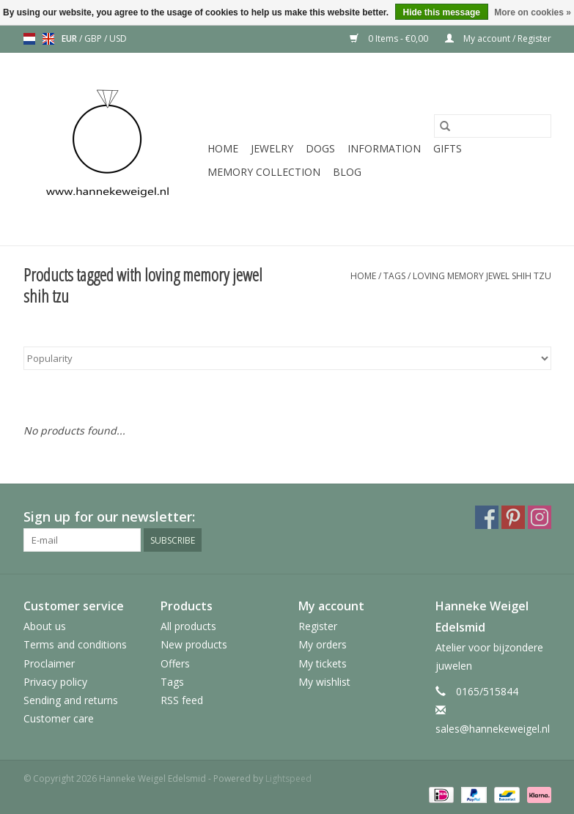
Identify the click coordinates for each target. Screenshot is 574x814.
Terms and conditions (75, 644)
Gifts (447, 148)
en (48, 39)
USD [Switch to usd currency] (118, 38)
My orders (322, 644)
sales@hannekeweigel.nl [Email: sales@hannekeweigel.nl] (492, 729)
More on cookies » (532, 12)
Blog (347, 172)
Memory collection (263, 172)
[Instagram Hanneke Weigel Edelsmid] (539, 517)
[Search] (492, 126)
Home (222, 148)
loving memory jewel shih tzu (482, 276)
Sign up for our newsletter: (109, 517)
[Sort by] (287, 358)
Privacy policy (55, 682)
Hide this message (441, 12)
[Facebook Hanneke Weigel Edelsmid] (486, 517)
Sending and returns (70, 700)
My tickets (322, 663)
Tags (394, 276)
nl (29, 39)
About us (44, 626)
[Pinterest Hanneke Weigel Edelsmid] (513, 517)
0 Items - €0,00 (390, 38)
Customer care (58, 718)
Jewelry (272, 148)
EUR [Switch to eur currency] (70, 38)
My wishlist (324, 682)
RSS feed (182, 700)
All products (188, 626)
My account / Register (498, 38)
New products (194, 644)
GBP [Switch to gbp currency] (94, 38)
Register (317, 626)
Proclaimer (49, 663)
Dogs (320, 148)
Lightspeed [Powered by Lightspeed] (288, 778)
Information (384, 148)
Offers (175, 663)
